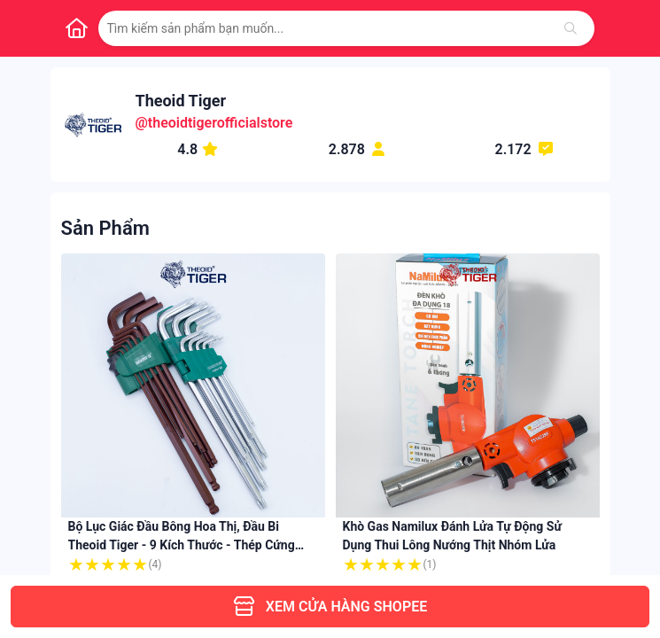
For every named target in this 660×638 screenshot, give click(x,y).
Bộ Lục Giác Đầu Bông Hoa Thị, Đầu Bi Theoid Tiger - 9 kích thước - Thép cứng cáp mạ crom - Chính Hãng (181, 545)
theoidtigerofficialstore (220, 122)
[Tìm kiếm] (570, 28)
